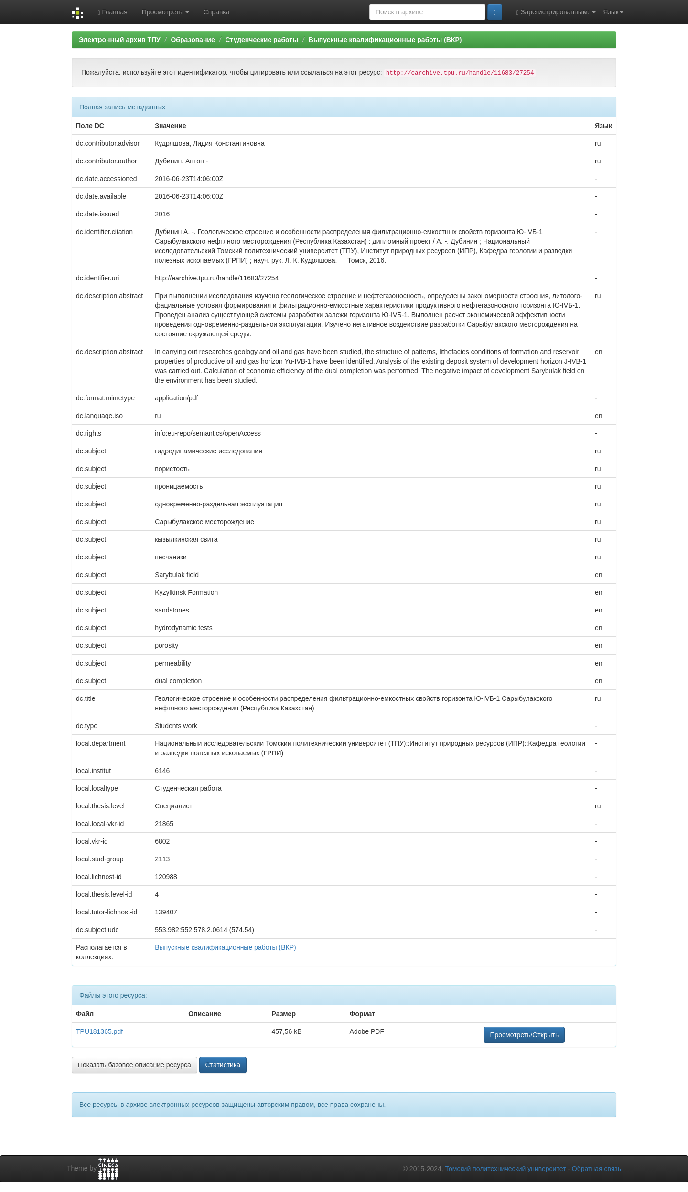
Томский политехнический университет (505, 1168)
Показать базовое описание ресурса (134, 1065)
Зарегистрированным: (556, 12)
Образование (193, 39)
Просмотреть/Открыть (524, 1035)
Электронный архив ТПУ (120, 39)
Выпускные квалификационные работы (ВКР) (385, 39)
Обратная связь (596, 1168)
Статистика (223, 1065)
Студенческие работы (261, 39)
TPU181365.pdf (99, 1031)
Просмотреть (165, 12)
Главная (112, 12)
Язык (613, 12)
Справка (217, 12)
